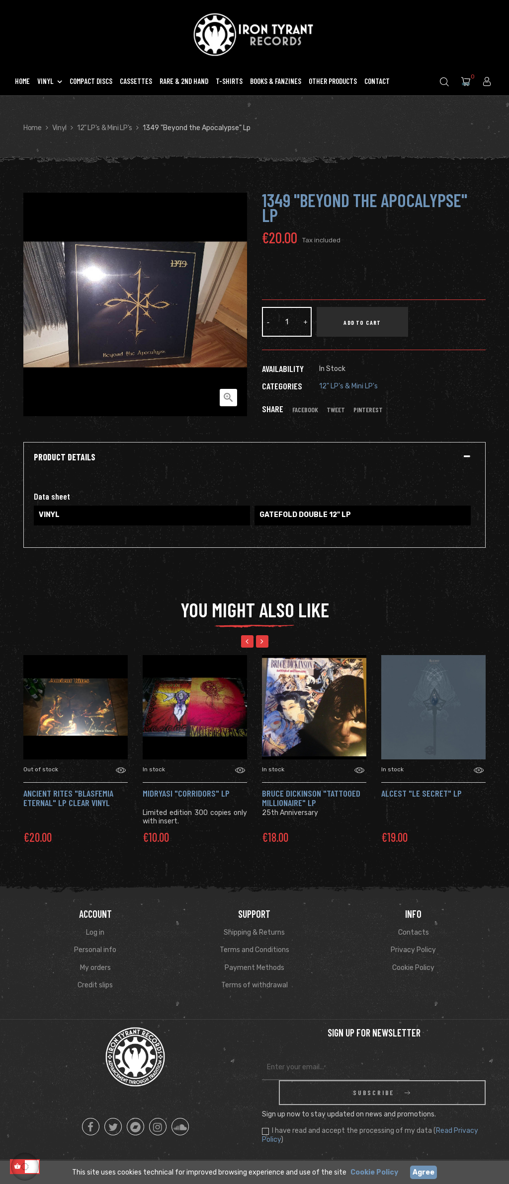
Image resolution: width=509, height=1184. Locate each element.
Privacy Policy (413, 950)
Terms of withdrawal (254, 985)
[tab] (254, 457)
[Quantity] (287, 322)
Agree (423, 1172)
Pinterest (368, 409)
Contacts (413, 932)
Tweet (336, 409)
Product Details (64, 457)
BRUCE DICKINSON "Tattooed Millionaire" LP (311, 798)
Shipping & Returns (254, 932)
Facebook (305, 409)
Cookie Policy (413, 967)
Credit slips (95, 985)
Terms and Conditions (254, 950)
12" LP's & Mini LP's (348, 386)
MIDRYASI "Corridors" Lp (186, 793)
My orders (95, 967)
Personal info (95, 950)
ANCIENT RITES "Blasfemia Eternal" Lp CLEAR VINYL (68, 798)
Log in (95, 932)
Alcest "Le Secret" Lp (421, 793)
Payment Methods (254, 967)
